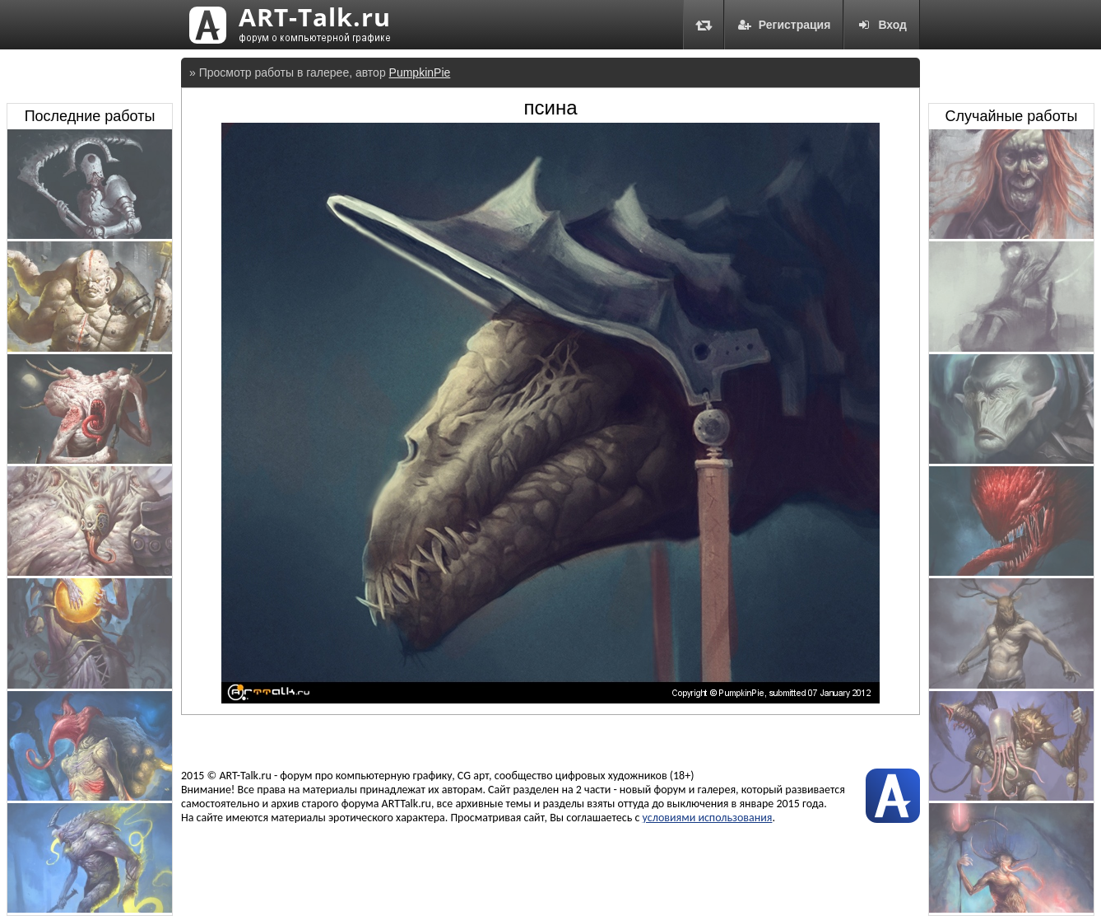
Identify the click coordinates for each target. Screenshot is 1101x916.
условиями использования (708, 818)
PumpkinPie (420, 72)
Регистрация (784, 24)
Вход (882, 24)
